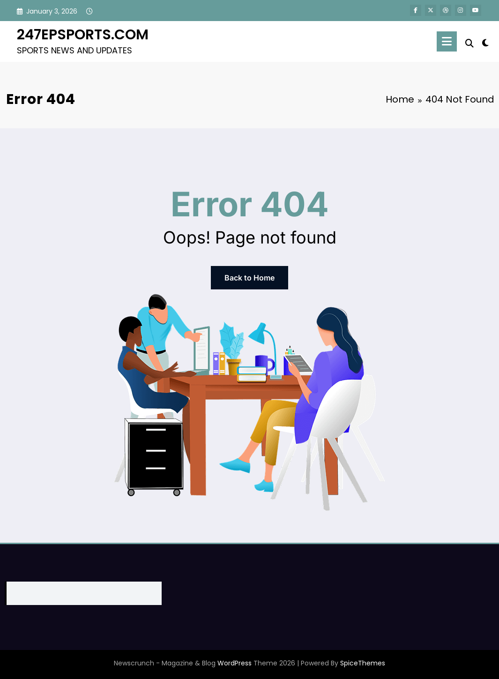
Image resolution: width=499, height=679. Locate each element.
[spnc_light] (485, 41)
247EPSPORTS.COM (83, 34)
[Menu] (447, 41)
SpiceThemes (362, 663)
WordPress (234, 663)
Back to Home (249, 277)
